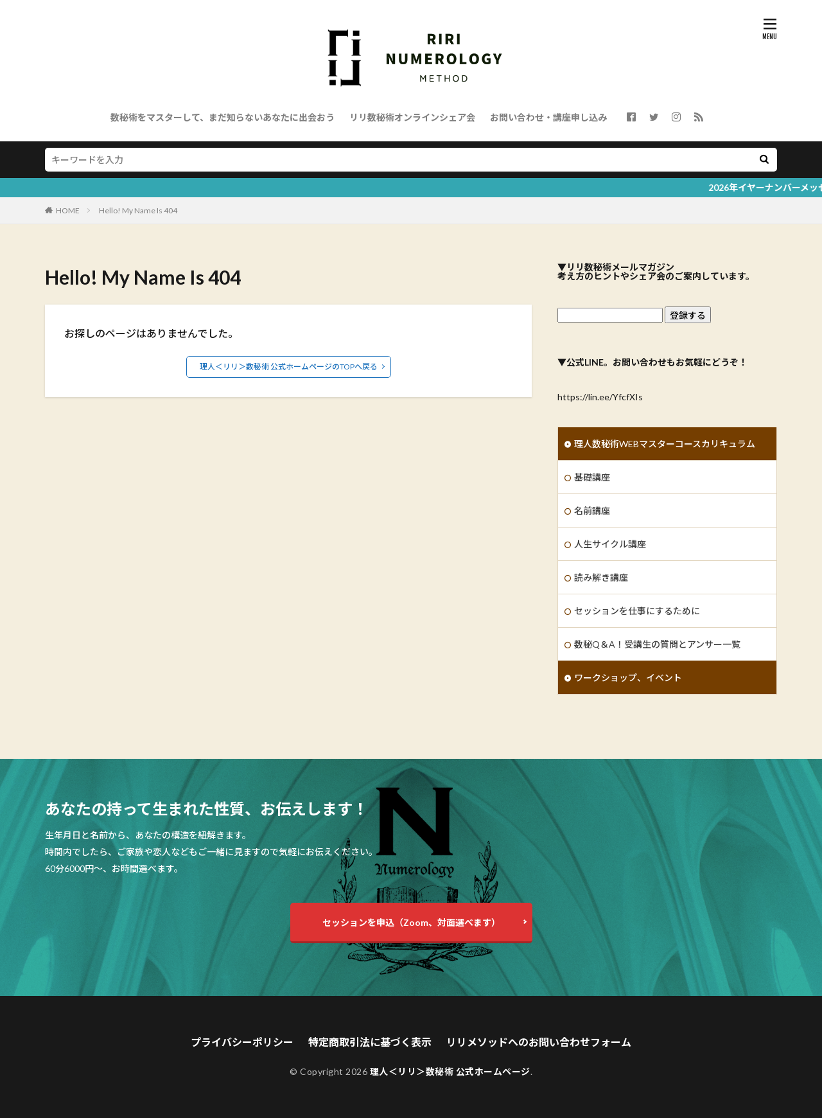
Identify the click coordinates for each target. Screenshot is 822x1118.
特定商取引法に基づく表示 (370, 1042)
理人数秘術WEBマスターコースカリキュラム (664, 443)
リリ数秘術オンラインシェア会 (412, 117)
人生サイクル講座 (610, 543)
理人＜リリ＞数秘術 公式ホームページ (450, 1071)
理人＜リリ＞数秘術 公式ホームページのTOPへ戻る (289, 366)
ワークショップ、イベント (628, 677)
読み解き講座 (601, 577)
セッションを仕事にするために (637, 610)
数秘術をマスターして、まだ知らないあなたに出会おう (222, 117)
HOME (68, 210)
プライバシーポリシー (242, 1042)
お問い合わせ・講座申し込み (548, 117)
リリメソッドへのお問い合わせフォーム (538, 1042)
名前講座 (592, 510)
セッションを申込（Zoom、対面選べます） (411, 922)
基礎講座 (592, 477)
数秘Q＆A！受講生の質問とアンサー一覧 (657, 644)
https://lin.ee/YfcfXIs (600, 396)
